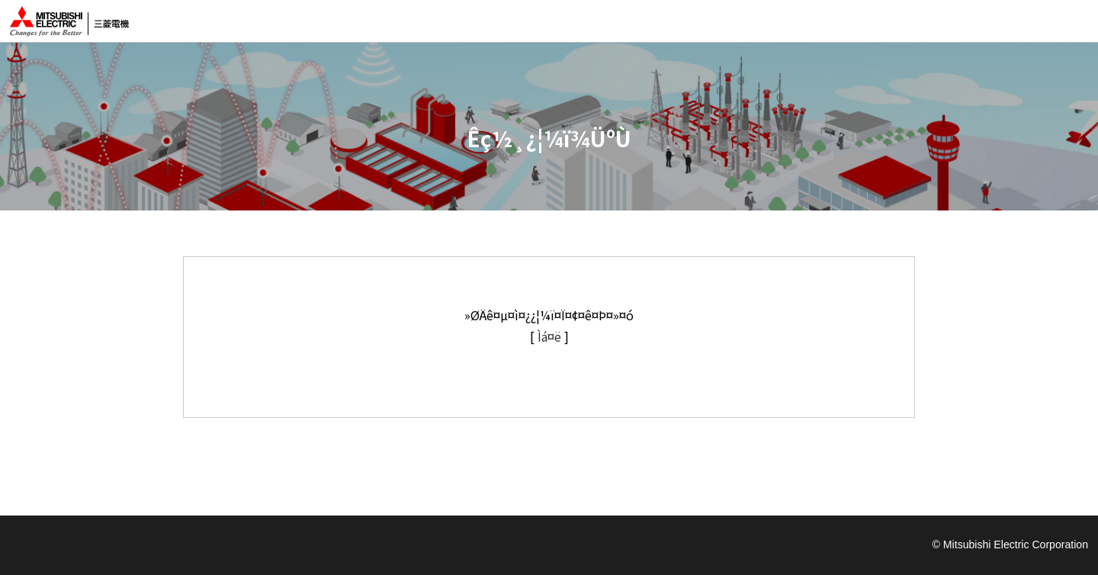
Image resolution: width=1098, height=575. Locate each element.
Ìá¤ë (549, 336)
